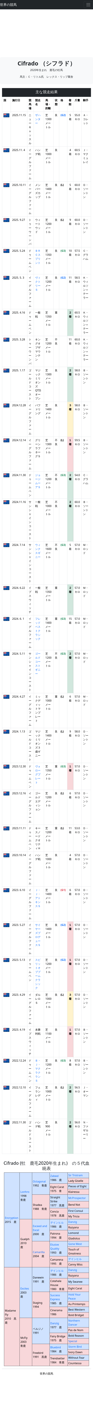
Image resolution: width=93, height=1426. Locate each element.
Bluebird (55, 1347)
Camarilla (39, 1252)
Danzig (72, 1222)
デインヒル (57, 1222)
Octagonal (39, 1181)
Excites (24, 1288)
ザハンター (37, 119)
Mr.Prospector (77, 1198)
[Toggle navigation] (88, 4)
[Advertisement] (46, 32)
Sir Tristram (75, 1175)
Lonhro (24, 1192)
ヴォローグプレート (37, 774)
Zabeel (54, 1176)
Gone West (75, 1244)
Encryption (11, 1218)
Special (72, 1341)
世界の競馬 (8, 4)
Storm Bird (75, 1346)
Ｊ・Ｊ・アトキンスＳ (37, 898)
